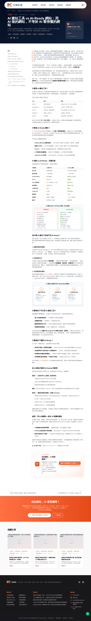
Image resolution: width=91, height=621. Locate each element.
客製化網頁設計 (42, 34)
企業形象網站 (10, 595)
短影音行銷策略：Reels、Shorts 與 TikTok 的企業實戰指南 (47, 595)
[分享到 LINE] (11, 38)
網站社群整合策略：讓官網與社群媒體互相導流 (45, 599)
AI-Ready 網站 (36, 131)
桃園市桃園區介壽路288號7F (78, 603)
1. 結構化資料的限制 (13, 63)
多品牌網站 (22, 602)
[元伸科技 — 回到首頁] (15, 5)
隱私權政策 (58, 618)
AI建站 (9, 34)
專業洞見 (13, 10)
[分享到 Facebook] (14, 38)
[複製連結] (17, 38)
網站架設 (10, 14)
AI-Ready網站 (15, 34)
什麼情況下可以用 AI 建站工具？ (15, 71)
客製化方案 (73, 433)
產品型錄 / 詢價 (10, 597)
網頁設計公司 (51, 618)
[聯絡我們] (87, 613)
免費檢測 (69, 33)
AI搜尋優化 (29, 34)
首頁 (8, 10)
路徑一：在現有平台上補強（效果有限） (17, 79)
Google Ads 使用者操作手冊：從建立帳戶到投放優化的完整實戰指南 (50, 602)
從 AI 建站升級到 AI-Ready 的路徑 (15, 76)
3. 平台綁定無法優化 (13, 69)
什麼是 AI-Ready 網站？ (13, 56)
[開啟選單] (82, 5)
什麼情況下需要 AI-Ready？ (14, 74)
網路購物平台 (22, 595)
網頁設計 (35, 34)
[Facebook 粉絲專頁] (79, 582)
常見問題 (71, 618)
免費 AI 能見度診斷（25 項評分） (70, 463)
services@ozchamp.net (78, 600)
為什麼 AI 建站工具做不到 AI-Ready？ (16, 61)
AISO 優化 (48, 274)
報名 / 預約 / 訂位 (11, 599)
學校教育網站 (22, 599)
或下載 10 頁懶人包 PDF (75, 465)
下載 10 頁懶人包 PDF (72, 36)
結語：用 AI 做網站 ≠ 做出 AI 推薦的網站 (16, 85)
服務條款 (65, 618)
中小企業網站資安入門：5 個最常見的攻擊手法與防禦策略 (47, 597)
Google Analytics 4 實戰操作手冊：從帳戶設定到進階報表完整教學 (49, 604)
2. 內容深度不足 (12, 66)
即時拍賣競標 (22, 597)
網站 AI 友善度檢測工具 (43, 360)
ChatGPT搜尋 (49, 34)
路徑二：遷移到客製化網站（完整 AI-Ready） (17, 82)
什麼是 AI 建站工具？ (12, 53)
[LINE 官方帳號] (83, 582)
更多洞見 (57, 515)
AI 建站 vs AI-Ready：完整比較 (14, 58)
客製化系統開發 (11, 604)
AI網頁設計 (22, 34)
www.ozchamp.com (50, 445)
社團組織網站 (10, 602)
